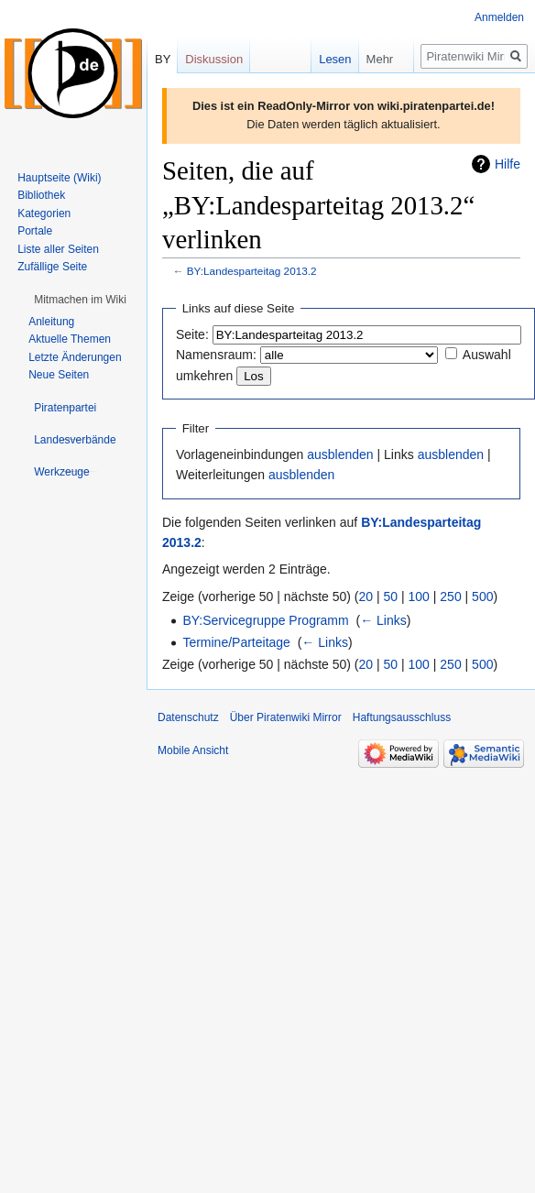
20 (366, 596)
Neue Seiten (58, 374)
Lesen (321, 59)
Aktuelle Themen (69, 339)
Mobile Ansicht (193, 750)
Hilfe (507, 164)
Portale (34, 230)
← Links (383, 620)
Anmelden (499, 17)
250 (450, 596)
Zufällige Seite (52, 266)
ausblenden (340, 454)
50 (391, 596)
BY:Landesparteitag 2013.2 (252, 271)
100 (419, 596)
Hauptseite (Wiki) (59, 177)
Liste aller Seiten (58, 249)
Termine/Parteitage (236, 642)
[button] (80, 299)
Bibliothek (41, 195)
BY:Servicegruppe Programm (265, 620)
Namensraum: (216, 354)
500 (482, 596)
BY (162, 59)
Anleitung (51, 321)
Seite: (192, 334)
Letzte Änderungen (74, 357)
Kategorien (44, 213)
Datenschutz (188, 717)
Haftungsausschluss (402, 717)
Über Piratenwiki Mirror (286, 717)
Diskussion (214, 59)
